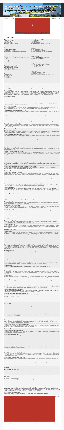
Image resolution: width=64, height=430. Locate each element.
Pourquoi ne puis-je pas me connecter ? (9, 44)
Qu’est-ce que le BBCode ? (8, 74)
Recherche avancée (13, 18)
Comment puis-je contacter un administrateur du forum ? (38, 75)
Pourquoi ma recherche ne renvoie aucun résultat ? (38, 58)
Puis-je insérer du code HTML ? (8, 75)
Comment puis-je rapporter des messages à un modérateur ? (12, 69)
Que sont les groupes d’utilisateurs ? (36, 42)
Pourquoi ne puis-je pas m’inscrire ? (9, 42)
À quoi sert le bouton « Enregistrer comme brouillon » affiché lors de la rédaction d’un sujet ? (16, 70)
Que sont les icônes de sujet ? (8, 81)
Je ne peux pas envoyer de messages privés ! (37, 49)
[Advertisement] (33, 25)
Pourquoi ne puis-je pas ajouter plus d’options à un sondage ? (12, 64)
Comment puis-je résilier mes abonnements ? (37, 66)
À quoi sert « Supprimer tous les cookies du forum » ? (11, 47)
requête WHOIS (16, 387)
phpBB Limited (26, 379)
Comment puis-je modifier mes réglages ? (9, 50)
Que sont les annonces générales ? (9, 78)
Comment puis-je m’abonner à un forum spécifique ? (38, 65)
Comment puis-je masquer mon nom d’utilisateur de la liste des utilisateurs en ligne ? (15, 51)
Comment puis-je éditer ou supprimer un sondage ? (11, 65)
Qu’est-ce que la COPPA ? (7, 41)
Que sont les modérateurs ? (34, 41)
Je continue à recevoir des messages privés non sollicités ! (38, 50)
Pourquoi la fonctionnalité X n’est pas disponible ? (37, 73)
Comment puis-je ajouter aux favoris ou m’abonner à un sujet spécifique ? (40, 64)
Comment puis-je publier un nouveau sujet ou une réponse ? (12, 61)
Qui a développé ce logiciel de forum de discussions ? (38, 72)
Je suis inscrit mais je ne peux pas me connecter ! (11, 43)
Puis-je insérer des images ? (8, 77)
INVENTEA (16, 425)
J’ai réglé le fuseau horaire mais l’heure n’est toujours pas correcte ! (13, 53)
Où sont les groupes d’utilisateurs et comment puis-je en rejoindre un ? (40, 43)
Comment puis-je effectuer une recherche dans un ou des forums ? (40, 57)
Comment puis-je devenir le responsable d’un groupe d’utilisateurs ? (40, 44)
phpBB (11, 149)
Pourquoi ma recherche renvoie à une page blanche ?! (38, 59)
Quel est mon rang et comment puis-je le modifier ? (11, 56)
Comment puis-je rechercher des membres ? (37, 60)
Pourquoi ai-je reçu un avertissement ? (9, 68)
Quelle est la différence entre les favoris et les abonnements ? (39, 63)
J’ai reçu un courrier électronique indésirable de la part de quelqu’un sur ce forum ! (42, 51)
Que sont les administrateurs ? (35, 40)
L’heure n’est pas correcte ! (8, 52)
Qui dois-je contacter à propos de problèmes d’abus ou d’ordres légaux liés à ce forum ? (42, 74)
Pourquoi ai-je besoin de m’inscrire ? (9, 40)
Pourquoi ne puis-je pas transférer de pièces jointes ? (11, 67)
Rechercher (12, 18)
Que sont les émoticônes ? (7, 76)
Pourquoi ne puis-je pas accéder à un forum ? (10, 66)
